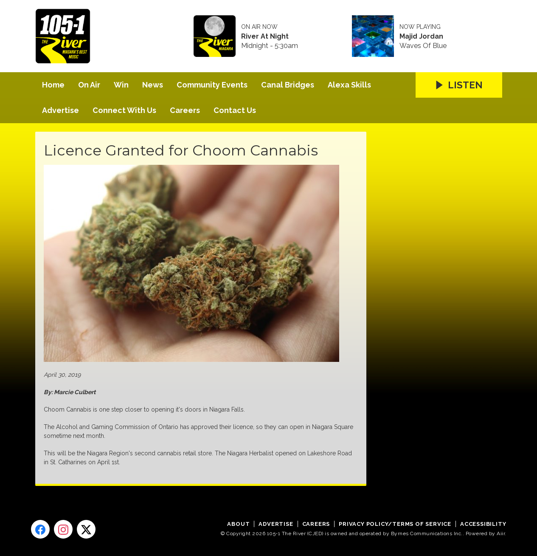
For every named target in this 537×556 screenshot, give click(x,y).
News (152, 84)
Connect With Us (124, 110)
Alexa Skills (349, 84)
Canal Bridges (287, 84)
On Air (89, 84)
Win (121, 84)
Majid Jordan (421, 36)
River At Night (265, 36)
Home (53, 84)
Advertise (60, 110)
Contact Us (235, 110)
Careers (185, 110)
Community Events (212, 84)
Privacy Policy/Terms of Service (395, 524)
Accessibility (483, 524)
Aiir (501, 533)
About (238, 524)
